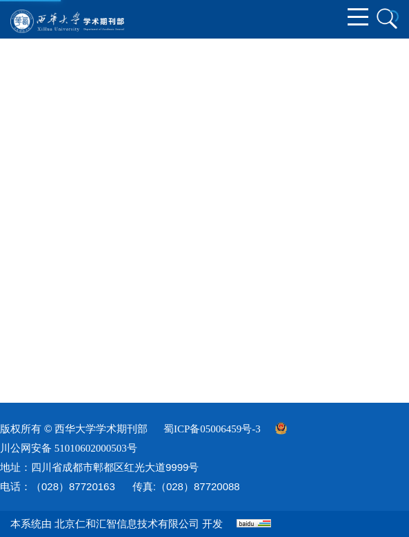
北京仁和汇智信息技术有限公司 (126, 523)
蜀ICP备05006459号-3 (212, 428)
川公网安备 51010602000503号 (68, 448)
